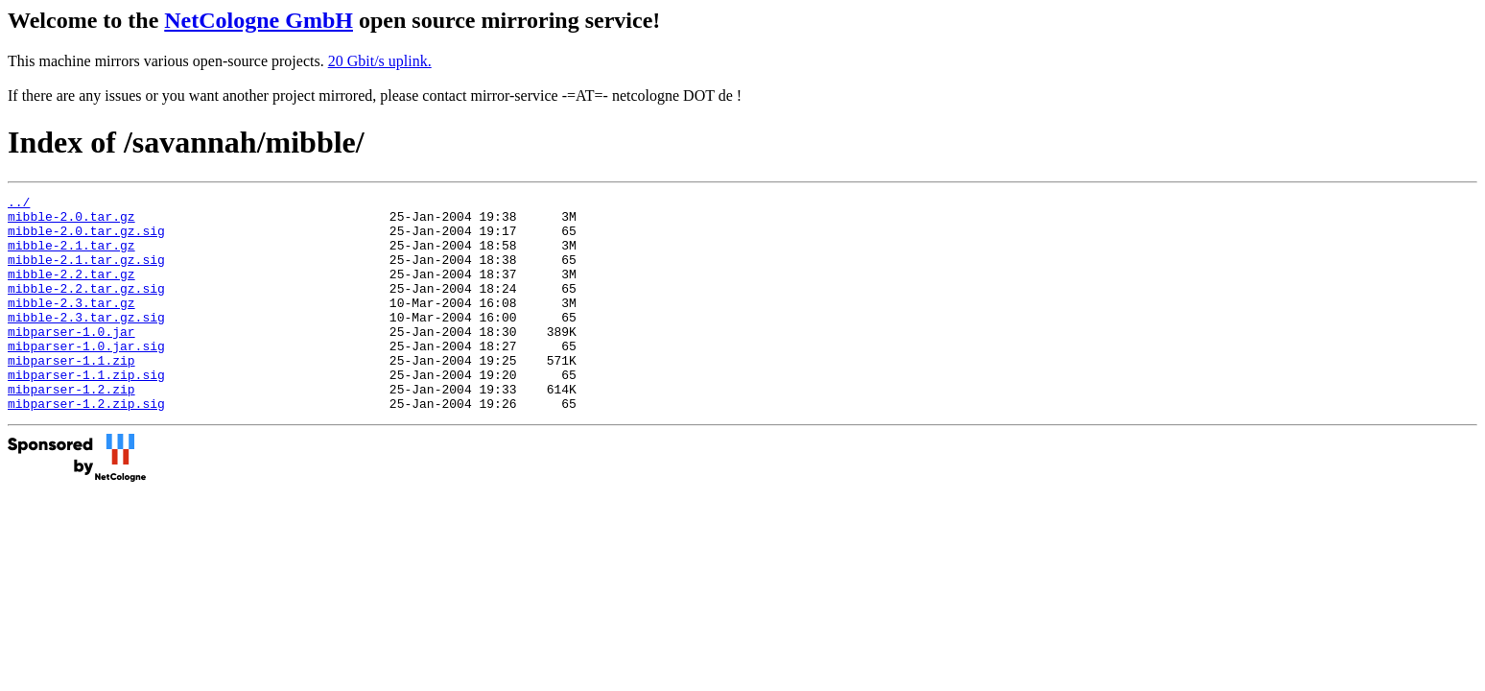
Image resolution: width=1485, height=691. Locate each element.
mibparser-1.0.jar (71, 360)
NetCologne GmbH (258, 20)
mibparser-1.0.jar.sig (86, 377)
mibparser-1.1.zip (71, 394)
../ (19, 204)
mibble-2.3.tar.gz (71, 325)
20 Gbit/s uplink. (380, 61)
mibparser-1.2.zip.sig (86, 446)
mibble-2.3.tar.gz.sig (86, 342)
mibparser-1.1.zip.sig (86, 411)
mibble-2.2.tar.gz (71, 290)
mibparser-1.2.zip (71, 429)
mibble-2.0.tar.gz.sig (86, 239)
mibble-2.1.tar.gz (71, 256)
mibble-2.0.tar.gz (71, 221)
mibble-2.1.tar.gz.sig (86, 273)
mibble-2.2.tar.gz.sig (86, 308)
